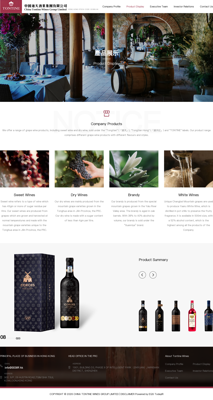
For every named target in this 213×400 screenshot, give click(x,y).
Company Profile (111, 6)
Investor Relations (184, 6)
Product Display (135, 6)
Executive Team (159, 6)
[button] (142, 274)
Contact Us (206, 6)
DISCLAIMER (128, 394)
